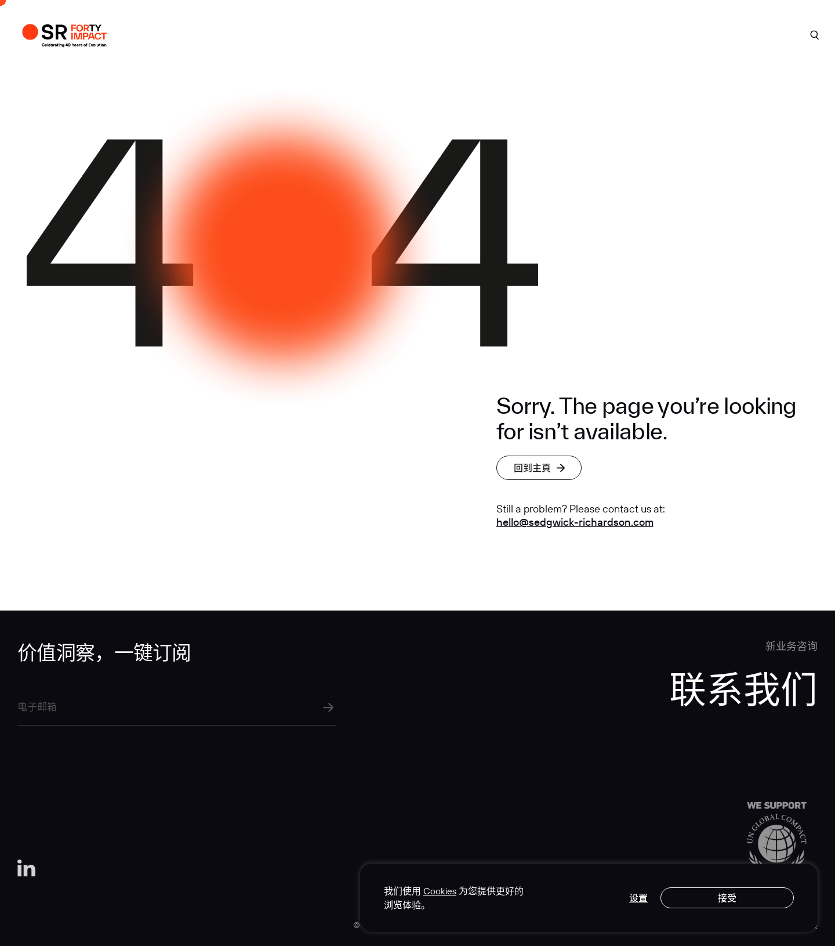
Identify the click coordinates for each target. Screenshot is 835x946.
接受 (727, 898)
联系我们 (746, 32)
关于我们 (439, 32)
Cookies (439, 891)
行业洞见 (593, 32)
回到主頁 (539, 468)
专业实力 (516, 32)
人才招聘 (670, 32)
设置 (638, 898)
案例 (371, 32)
